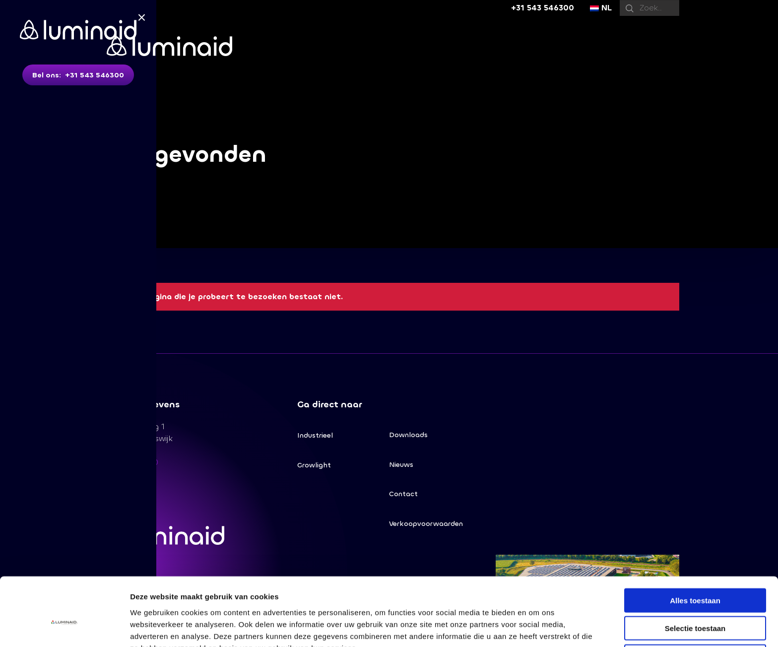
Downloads (408, 435)
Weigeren (695, 603)
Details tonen (536, 627)
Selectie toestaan (695, 576)
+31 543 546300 (542, 7)
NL (601, 7)
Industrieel (315, 435)
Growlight (314, 465)
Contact (403, 494)
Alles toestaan (695, 547)
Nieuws (401, 464)
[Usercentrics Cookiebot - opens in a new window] (64, 627)
